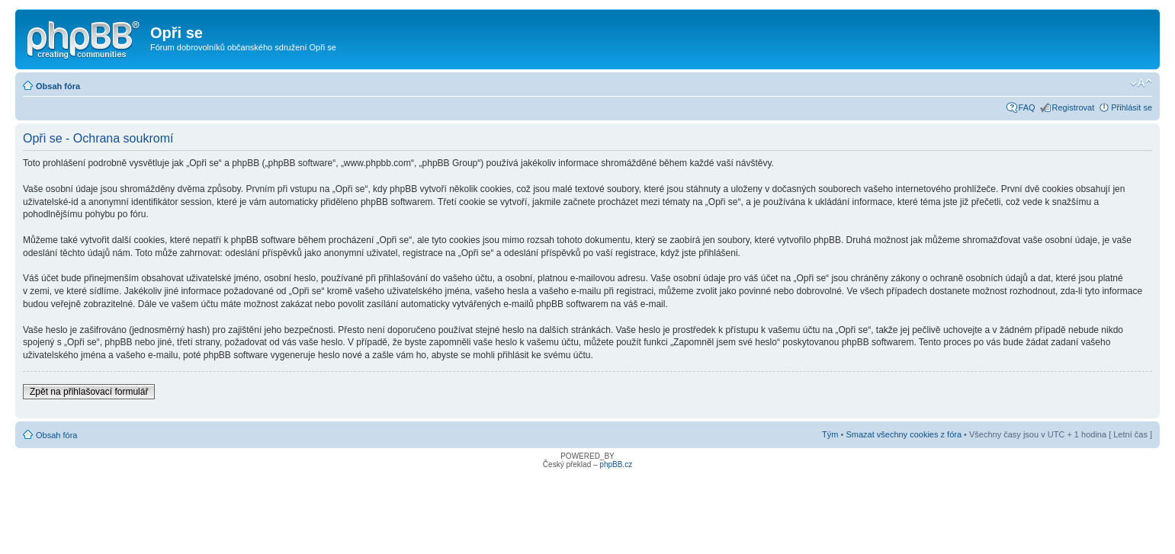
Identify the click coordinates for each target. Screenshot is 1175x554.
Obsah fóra (58, 86)
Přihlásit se (1131, 107)
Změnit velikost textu (1141, 83)
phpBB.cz (615, 464)
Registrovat (1073, 107)
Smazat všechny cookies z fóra (904, 434)
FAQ (1027, 107)
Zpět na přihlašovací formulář (89, 391)
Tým (830, 434)
